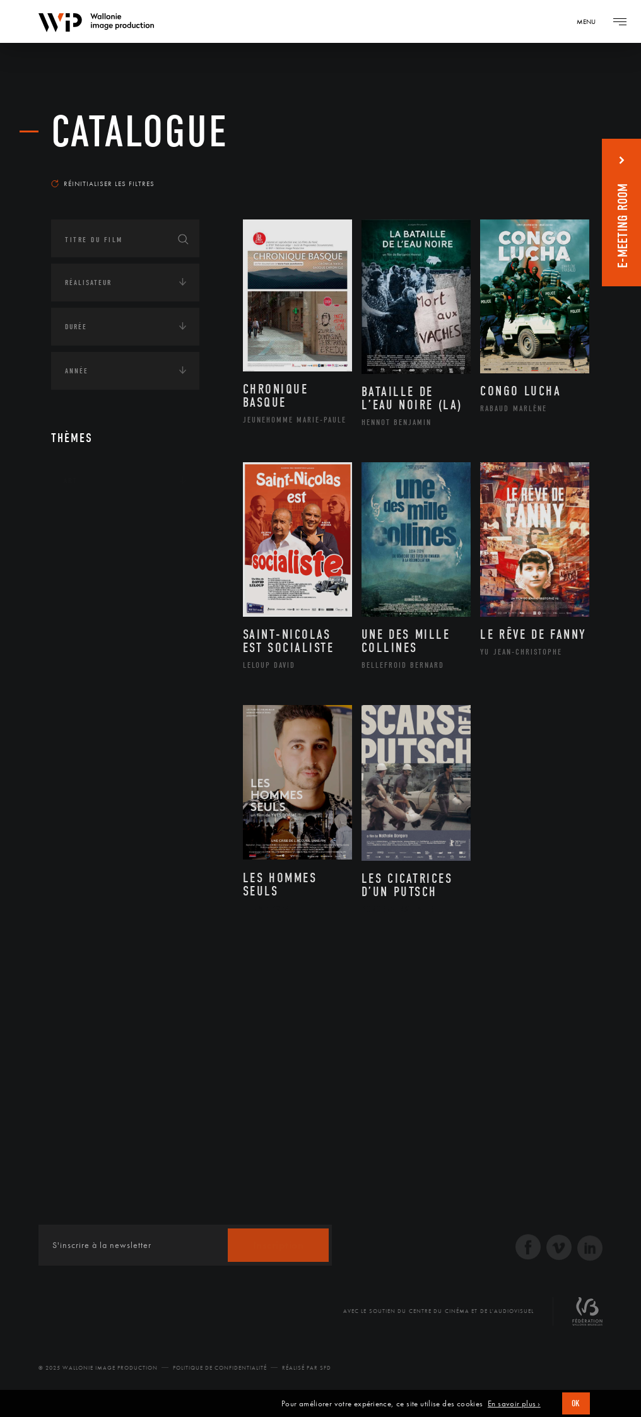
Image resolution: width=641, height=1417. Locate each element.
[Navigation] (590, 21)
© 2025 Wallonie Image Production (98, 1368)
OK (576, 1403)
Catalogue (139, 132)
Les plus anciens (546, 166)
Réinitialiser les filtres (103, 183)
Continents (86, 519)
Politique (83, 676)
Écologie (81, 558)
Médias (77, 637)
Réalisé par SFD (306, 1368)
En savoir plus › (514, 1403)
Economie (82, 597)
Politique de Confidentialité (220, 1368)
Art (70, 480)
